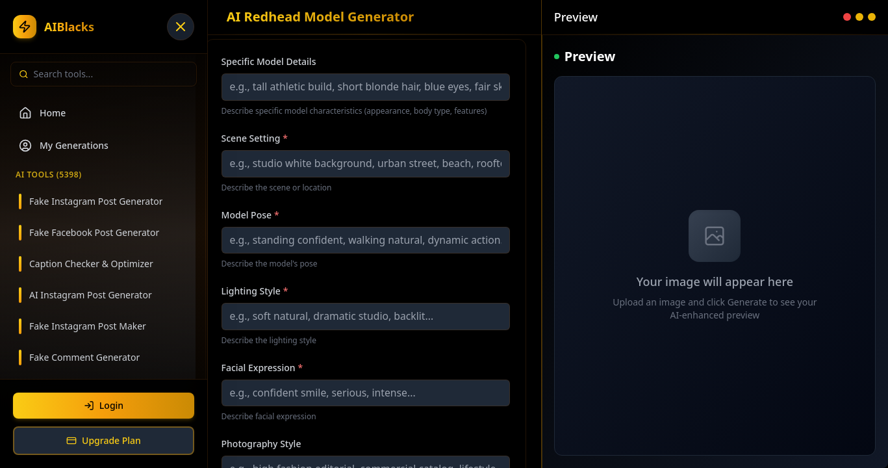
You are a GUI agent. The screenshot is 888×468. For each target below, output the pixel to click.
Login (103, 405)
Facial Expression (262, 367)
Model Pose (250, 215)
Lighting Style (255, 291)
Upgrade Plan (103, 440)
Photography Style (261, 443)
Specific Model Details (269, 61)
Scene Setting (255, 138)
